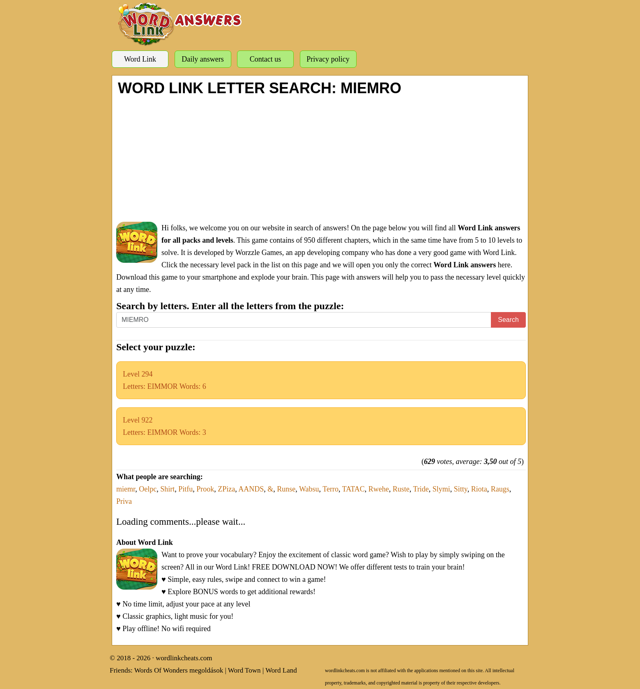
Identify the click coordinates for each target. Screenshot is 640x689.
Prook (205, 489)
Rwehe (378, 489)
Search (508, 319)
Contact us (265, 59)
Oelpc (148, 489)
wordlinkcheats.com (184, 658)
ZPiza (226, 489)
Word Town (244, 670)
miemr (125, 489)
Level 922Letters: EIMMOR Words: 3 (164, 426)
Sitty (460, 489)
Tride (420, 489)
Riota (479, 489)
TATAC (353, 489)
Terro (330, 489)
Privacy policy (327, 59)
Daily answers (202, 59)
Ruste (401, 489)
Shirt (167, 489)
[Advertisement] (321, 158)
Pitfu (185, 489)
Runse (286, 489)
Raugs (500, 489)
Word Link (140, 59)
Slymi (441, 489)
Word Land (281, 670)
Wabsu (309, 489)
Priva (124, 501)
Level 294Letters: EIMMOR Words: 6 (164, 380)
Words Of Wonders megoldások (178, 670)
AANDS (251, 489)
